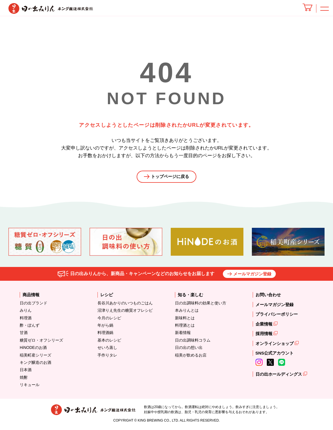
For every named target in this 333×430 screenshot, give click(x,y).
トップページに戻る (170, 177)
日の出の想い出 (189, 349)
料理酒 (26, 319)
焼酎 (24, 378)
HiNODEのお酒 (33, 349)
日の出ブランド (33, 304)
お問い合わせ (268, 296)
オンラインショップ (275, 345)
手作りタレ (107, 356)
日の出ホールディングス (279, 375)
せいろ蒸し (107, 349)
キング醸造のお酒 (35, 364)
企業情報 (265, 325)
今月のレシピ (109, 319)
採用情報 (265, 335)
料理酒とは (185, 327)
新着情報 (183, 334)
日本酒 (26, 371)
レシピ (106, 296)
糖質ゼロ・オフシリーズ (41, 341)
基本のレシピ (109, 341)
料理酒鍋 (105, 334)
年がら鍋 (105, 327)
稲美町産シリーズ (35, 356)
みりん (26, 312)
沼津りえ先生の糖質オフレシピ (125, 312)
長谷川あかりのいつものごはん (125, 304)
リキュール (29, 386)
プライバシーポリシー (277, 315)
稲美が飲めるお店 (191, 356)
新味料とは (185, 319)
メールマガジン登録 (252, 275)
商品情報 (31, 296)
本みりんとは (187, 312)
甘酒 (24, 334)
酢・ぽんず (29, 327)
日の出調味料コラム (192, 341)
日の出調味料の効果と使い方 (200, 304)
